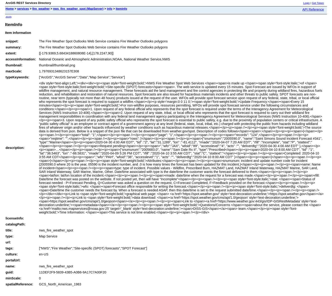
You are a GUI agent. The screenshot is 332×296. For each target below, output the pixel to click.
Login (306, 3)
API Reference (313, 9)
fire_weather (41, 8)
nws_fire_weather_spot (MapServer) (78, 8)
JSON (9, 16)
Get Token (318, 3)
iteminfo (121, 8)
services (23, 8)
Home (10, 8)
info (109, 8)
